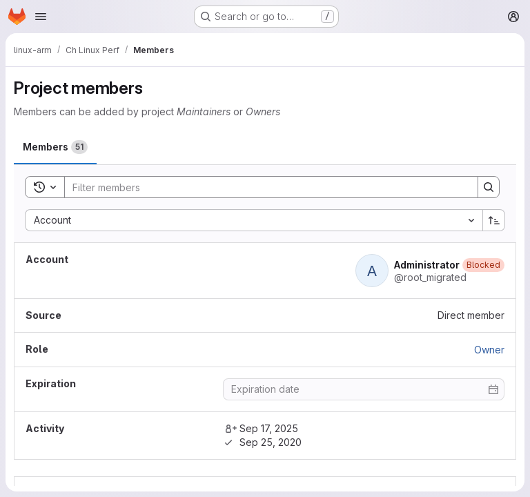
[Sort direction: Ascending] (494, 220)
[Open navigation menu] (41, 17)
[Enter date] (363, 389)
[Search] (264, 187)
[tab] (55, 147)
